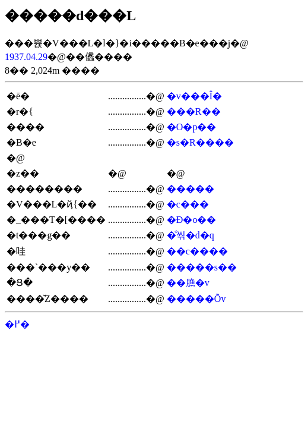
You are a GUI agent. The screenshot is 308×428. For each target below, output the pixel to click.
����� (190, 189)
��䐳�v (188, 283)
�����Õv (196, 299)
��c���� (197, 251)
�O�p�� (192, 127)
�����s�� (202, 267)
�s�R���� (200, 142)
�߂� (17, 324)
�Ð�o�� (192, 220)
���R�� (194, 111)
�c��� (188, 204)
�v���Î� (194, 96)
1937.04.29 (26, 57)
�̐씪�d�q (190, 235)
